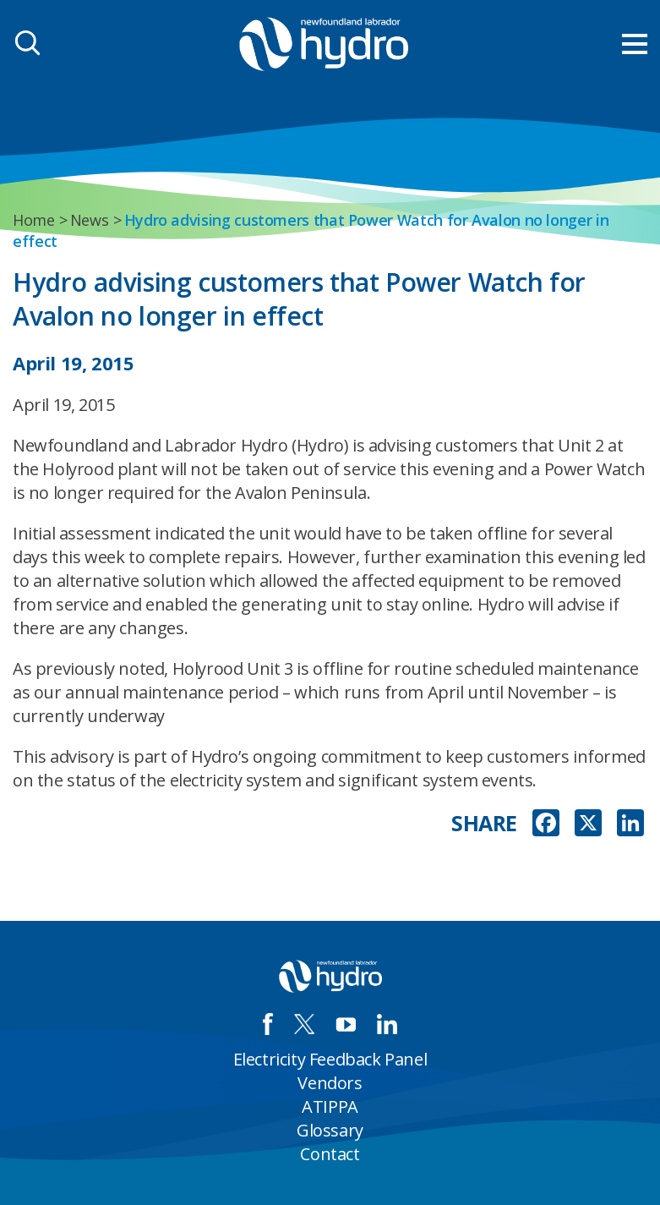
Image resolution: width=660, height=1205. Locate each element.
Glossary (330, 1130)
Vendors (329, 1082)
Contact (329, 1153)
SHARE (484, 823)
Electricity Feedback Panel (330, 1059)
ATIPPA (330, 1106)
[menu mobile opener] (634, 44)
